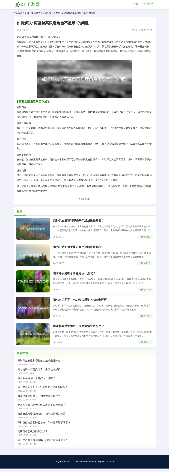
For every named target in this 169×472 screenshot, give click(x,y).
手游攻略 (47, 13)
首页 (135, 4)
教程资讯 (148, 4)
